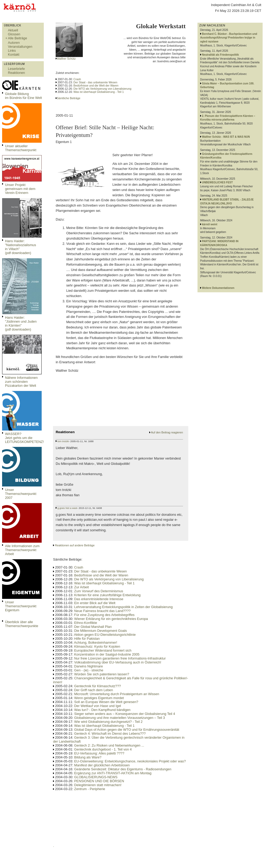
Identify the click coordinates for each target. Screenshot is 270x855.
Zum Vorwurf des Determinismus (98, 591)
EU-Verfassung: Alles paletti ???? (99, 753)
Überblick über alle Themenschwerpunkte (21, 624)
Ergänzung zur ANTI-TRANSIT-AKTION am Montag (112, 773)
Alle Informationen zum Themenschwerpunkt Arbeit (22, 550)
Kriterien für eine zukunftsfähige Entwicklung (107, 595)
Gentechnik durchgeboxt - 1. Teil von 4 (103, 749)
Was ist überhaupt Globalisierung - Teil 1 (99, 91)
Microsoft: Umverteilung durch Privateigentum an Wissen (116, 694)
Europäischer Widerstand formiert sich (102, 650)
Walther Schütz (66, 58)
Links (12, 50)
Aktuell (13, 30)
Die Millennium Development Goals (100, 631)
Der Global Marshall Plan (93, 627)
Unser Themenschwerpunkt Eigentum (20, 606)
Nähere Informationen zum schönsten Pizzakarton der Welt (21, 382)
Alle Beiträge (17, 38)
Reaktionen (16, 73)
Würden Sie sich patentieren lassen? (101, 674)
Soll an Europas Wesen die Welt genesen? (106, 702)
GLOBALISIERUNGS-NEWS (95, 777)
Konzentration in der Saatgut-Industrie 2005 (106, 654)
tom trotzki (63, 441)
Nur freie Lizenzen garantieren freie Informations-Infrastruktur (120, 658)
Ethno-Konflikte (85, 623)
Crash (77, 79)
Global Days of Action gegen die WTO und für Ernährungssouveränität (126, 730)
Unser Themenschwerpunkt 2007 (20, 494)
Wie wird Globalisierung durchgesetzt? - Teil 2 (108, 722)
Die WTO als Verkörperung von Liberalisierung (103, 88)
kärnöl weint (209, 224)
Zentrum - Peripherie (89, 789)
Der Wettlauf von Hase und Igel (97, 706)
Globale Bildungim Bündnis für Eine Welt (23, 96)
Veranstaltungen (20, 47)
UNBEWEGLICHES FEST (217, 182)
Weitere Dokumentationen (218, 287)
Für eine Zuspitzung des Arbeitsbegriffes (104, 615)
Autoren (14, 43)
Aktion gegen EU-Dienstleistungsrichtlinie (105, 635)
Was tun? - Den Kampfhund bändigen (102, 710)
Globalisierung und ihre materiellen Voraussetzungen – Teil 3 (119, 718)
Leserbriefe (16, 69)
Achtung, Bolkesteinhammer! (95, 642)
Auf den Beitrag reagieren (167, 432)
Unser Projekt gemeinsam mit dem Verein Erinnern (20, 189)
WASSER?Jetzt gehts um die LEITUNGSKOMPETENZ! (24, 438)
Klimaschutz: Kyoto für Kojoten (97, 646)
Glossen (14, 34)
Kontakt (13, 54)
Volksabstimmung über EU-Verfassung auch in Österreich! (117, 662)
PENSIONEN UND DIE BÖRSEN (99, 781)
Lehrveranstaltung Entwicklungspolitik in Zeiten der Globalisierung (123, 607)
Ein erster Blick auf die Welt (94, 603)
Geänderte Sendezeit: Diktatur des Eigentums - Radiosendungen (122, 769)
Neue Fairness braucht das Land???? (102, 611)
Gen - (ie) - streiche (88, 670)
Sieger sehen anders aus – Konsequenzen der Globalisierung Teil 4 (124, 714)
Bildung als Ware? (87, 757)
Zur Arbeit (81, 587)
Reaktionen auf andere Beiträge (74, 545)
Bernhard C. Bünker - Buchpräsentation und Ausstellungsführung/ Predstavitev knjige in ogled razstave (228, 37)
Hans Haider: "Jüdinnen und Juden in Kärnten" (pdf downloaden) (21, 323)
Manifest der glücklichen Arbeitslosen (102, 765)
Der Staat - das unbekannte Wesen (95, 82)
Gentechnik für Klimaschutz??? (97, 686)
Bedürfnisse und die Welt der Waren (96, 85)
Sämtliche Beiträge (68, 98)
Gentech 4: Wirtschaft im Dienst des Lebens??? (110, 733)
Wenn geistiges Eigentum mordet (99, 698)
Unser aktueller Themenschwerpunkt (20, 148)
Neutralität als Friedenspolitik (220, 54)
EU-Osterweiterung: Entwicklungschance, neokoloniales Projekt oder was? (130, 761)
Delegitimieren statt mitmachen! (97, 785)
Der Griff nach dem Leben (93, 690)
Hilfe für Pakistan (87, 639)
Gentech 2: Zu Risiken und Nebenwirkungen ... (109, 745)
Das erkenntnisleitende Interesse (98, 599)
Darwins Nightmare (88, 666)
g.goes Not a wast (67, 508)
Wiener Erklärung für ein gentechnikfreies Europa (111, 619)
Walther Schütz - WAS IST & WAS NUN (226, 136)
